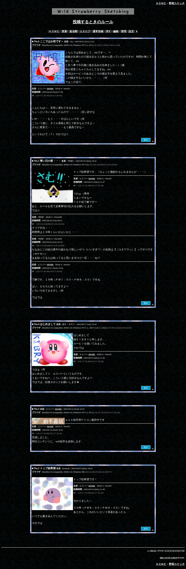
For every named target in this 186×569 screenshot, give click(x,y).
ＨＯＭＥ (161, 3)
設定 (131, 31)
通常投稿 (98, 31)
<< (152, 550)
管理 (123, 31)
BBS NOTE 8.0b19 (168, 557)
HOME (50, 88)
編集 (115, 31)
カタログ (85, 31)
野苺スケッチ (177, 3)
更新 (64, 31)
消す (108, 31)
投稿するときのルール (93, 22)
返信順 (73, 31)
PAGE (160, 550)
